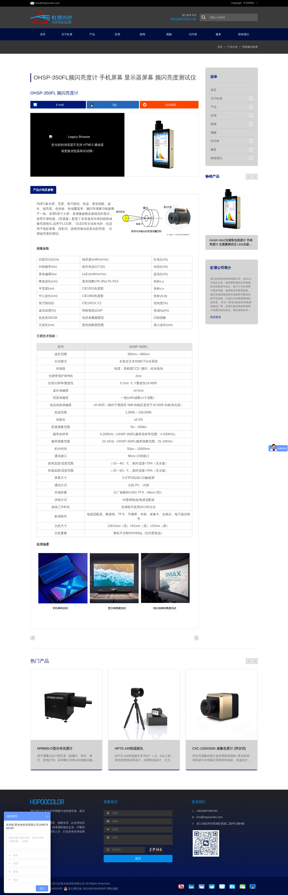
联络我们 (245, 34)
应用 (119, 34)
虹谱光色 (52, 17)
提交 (138, 858)
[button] (249, 177)
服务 (220, 34)
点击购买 (170, 104)
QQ (115, 104)
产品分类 (232, 46)
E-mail (60, 104)
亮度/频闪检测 (250, 46)
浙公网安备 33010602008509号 (85, 888)
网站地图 (112, 888)
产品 (93, 34)
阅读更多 (215, 317)
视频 (169, 34)
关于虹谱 (68, 34)
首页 (43, 34)
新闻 (144, 34)
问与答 (194, 34)
